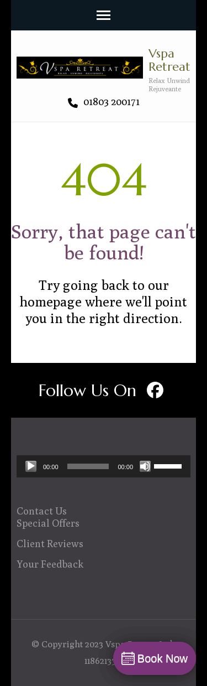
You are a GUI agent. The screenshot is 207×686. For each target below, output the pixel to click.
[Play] (30, 466)
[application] (103, 466)
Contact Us (42, 511)
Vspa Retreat (169, 60)
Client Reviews (50, 543)
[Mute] (145, 466)
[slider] (88, 466)
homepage (51, 301)
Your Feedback (50, 564)
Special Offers (48, 523)
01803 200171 (104, 102)
